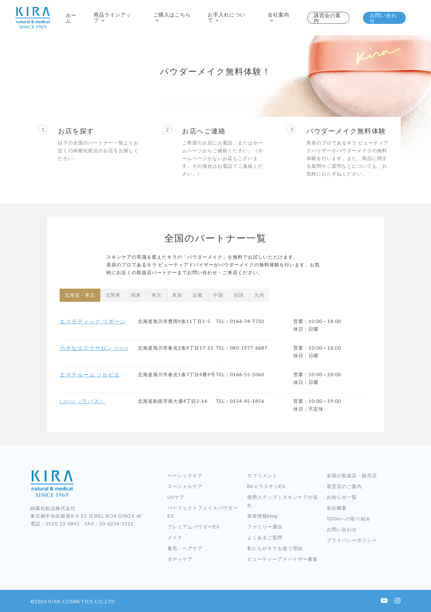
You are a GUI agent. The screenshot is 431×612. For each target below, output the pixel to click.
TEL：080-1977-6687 (241, 348)
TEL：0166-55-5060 (240, 374)
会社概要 (337, 508)
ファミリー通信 (265, 526)
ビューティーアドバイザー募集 (282, 559)
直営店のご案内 (344, 486)
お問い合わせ (383, 17)
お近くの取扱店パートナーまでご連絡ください (215, 89)
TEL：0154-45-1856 (240, 401)
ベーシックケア (185, 475)
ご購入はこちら (172, 17)
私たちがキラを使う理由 (275, 548)
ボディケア (180, 559)
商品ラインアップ (112, 17)
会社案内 (278, 17)
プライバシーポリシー (352, 540)
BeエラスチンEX (266, 486)
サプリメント (262, 475)
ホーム (71, 17)
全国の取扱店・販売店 (352, 475)
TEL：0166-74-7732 (240, 321)
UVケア (176, 497)
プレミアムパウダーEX (193, 526)
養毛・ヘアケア (185, 548)
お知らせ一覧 (342, 497)
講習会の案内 (327, 17)
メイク (175, 537)
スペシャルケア (185, 486)
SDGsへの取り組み (349, 518)
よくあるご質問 (265, 537)
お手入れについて (226, 17)
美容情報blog (262, 516)
